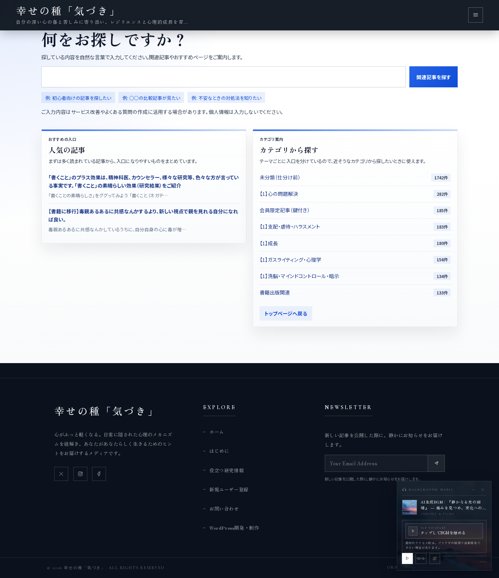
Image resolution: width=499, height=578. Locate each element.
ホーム (216, 431)
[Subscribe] (436, 463)
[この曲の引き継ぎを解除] (434, 558)
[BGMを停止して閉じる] (482, 489)
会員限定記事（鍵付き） (285, 210)
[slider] (465, 555)
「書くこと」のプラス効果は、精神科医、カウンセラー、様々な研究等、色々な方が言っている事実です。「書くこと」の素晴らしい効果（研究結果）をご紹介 (143, 181)
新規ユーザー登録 (229, 489)
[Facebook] (99, 474)
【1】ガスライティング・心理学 (290, 259)
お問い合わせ (224, 508)
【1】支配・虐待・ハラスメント (290, 226)
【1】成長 (269, 243)
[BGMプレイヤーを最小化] (473, 489)
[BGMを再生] (407, 558)
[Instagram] (80, 474)
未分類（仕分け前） (280, 177)
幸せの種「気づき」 (106, 410)
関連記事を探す (433, 77)
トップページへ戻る (285, 313)
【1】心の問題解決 (279, 193)
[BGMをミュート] (421, 558)
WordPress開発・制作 (234, 527)
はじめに (219, 450)
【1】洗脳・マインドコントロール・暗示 (299, 276)
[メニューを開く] (475, 14)
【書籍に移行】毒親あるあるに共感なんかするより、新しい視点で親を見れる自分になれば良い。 (143, 215)
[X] (61, 474)
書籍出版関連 (275, 292)
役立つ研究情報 (226, 470)
